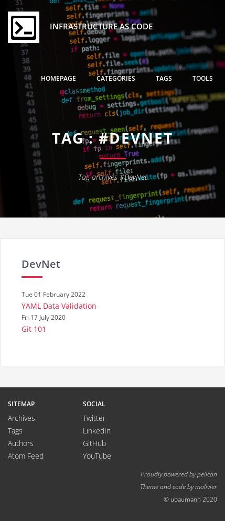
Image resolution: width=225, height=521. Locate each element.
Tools (202, 78)
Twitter (94, 418)
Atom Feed (26, 456)
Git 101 (34, 329)
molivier (206, 486)
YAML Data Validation (59, 306)
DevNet (41, 264)
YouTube (97, 456)
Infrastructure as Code (80, 27)
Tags (164, 78)
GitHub (94, 443)
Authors (21, 443)
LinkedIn (97, 431)
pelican (207, 474)
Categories (116, 78)
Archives (21, 418)
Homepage (58, 78)
